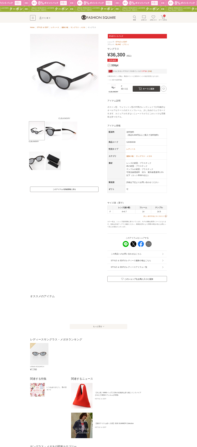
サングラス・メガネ (153, 413)
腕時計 (33, 417)
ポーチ (118, 413)
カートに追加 (146, 89)
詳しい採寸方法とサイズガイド (154, 217)
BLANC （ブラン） (123, 45)
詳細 (150, 72)
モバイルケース (107, 413)
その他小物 (66, 417)
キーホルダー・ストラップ (133, 413)
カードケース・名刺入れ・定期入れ (75, 413)
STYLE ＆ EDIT (121, 43)
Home (32, 28)
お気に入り (153, 19)
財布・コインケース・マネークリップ (45, 413)
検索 (134, 19)
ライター (42, 417)
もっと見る (97, 327)
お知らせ (144, 19)
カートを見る (163, 19)
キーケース (95, 413)
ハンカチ (55, 417)
